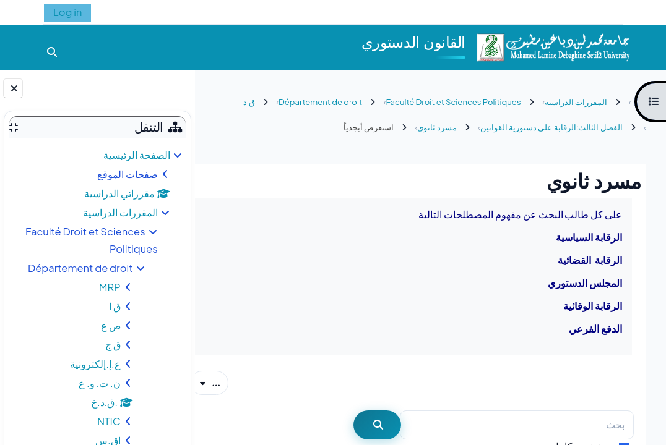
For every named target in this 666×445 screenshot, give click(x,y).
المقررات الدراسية (120, 212)
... (230, 382)
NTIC (109, 421)
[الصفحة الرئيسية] (552, 46)
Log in (67, 12)
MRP (110, 287)
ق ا (115, 306)
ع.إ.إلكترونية (95, 363)
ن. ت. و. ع (100, 382)
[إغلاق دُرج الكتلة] (13, 88)
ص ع (111, 325)
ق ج (113, 344)
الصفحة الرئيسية (136, 154)
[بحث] (517, 424)
